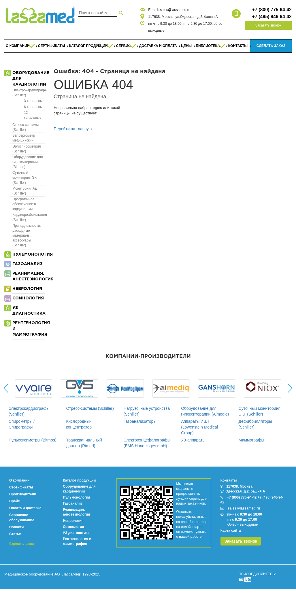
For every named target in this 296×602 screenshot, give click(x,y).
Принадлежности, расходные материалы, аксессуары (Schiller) (26, 236)
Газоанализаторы (140, 421)
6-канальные (34, 107)
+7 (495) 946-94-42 (272, 16)
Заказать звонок (268, 25)
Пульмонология (76, 497)
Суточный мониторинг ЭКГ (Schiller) (25, 177)
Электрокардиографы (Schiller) (28, 92)
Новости (16, 527)
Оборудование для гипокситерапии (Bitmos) (27, 162)
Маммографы (251, 440)
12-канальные (33, 115)
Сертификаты (21, 487)
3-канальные (34, 101)
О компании (19, 480)
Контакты (228, 480)
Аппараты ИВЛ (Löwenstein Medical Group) (199, 427)
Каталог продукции (79, 480)
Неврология (73, 521)
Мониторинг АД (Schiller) (24, 190)
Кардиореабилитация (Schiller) (28, 217)
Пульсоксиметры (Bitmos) (32, 440)
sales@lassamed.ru (175, 10)
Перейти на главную (73, 129)
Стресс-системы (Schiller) (25, 127)
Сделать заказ (21, 544)
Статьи (15, 534)
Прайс (14, 501)
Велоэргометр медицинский (23, 137)
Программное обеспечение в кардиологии (24, 204)
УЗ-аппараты (193, 440)
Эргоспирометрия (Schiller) (26, 148)
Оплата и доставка (25, 508)
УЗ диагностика (76, 533)
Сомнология (73, 527)
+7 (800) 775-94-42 (272, 9)
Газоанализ (72, 503)
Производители (22, 494)
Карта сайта (230, 531)
